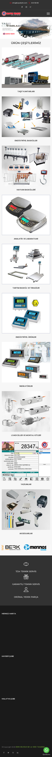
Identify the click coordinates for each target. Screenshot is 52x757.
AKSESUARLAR (26, 533)
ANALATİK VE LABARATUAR (26, 239)
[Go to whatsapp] (46, 750)
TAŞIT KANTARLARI (26, 91)
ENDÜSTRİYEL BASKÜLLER (26, 140)
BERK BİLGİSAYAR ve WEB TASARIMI (30, 747)
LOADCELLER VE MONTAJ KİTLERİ (26, 435)
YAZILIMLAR (26, 484)
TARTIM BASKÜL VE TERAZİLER (26, 288)
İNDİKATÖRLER (26, 386)
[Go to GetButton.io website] (46, 754)
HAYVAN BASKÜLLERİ (26, 190)
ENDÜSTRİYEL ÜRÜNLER (26, 337)
